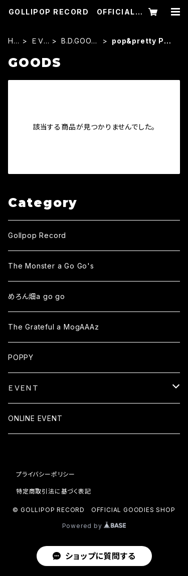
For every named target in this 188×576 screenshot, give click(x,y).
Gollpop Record (37, 235)
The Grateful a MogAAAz (53, 326)
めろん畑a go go (36, 296)
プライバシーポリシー (45, 474)
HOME (14, 41)
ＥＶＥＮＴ (40, 41)
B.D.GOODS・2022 (79, 41)
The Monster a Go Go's (51, 266)
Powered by (94, 526)
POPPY (21, 357)
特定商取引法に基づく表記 (53, 491)
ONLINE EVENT (35, 418)
